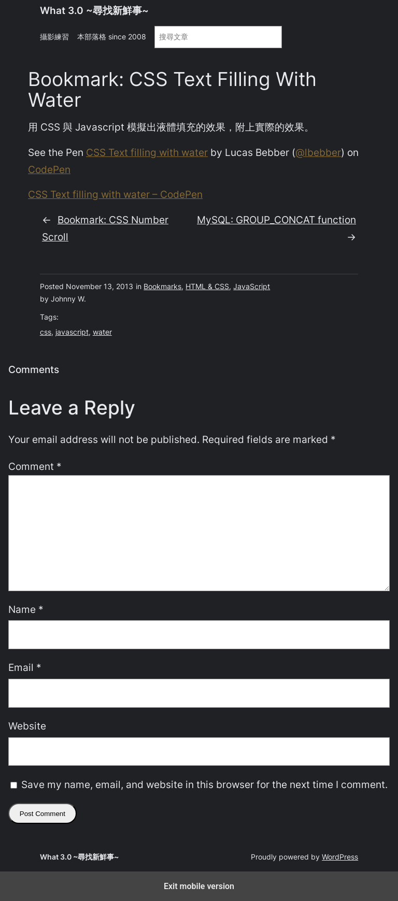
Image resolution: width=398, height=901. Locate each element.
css (45, 331)
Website (27, 726)
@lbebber (318, 152)
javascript (72, 331)
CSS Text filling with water (147, 152)
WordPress (340, 856)
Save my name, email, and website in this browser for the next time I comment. (204, 784)
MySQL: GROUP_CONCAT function (276, 219)
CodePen (49, 169)
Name (26, 609)
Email (24, 667)
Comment (35, 466)
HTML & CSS (207, 286)
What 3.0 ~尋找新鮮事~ (94, 10)
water (102, 331)
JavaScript (251, 286)
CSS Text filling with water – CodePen (115, 194)
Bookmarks (162, 286)
